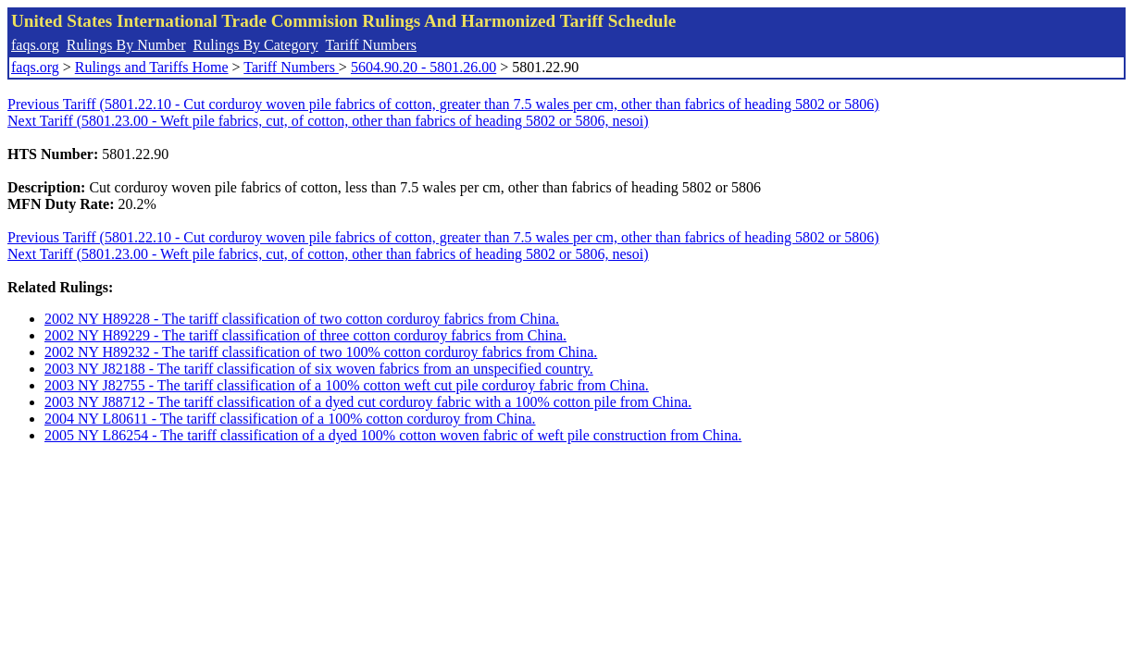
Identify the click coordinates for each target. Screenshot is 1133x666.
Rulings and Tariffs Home (152, 67)
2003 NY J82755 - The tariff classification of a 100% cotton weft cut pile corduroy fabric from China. (346, 385)
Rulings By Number (126, 45)
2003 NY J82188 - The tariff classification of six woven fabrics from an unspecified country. (318, 368)
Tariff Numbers (371, 45)
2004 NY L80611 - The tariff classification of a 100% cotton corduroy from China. (290, 418)
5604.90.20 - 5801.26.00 (423, 67)
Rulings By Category (255, 45)
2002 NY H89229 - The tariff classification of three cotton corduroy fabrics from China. (305, 335)
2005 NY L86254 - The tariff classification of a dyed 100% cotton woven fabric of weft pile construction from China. (392, 435)
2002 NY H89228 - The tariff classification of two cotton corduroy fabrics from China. (301, 319)
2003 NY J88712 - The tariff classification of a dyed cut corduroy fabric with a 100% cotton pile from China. (367, 402)
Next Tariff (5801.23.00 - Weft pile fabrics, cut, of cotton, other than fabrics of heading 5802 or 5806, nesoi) (328, 121)
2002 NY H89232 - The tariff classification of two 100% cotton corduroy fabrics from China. (320, 352)
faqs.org (35, 45)
